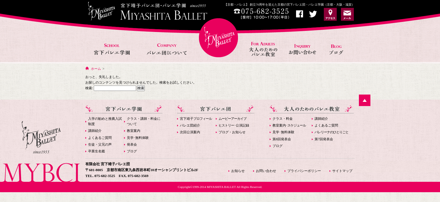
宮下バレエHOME (218, 37)
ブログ (132, 151)
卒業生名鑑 (96, 151)
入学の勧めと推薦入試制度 (105, 121)
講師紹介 (95, 131)
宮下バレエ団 (215, 109)
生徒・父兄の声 (100, 144)
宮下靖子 (196, 119)
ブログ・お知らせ (232, 132)
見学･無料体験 (138, 138)
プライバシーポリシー (304, 171)
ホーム (96, 69)
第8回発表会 (281, 139)
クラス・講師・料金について (144, 121)
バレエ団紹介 (190, 125)
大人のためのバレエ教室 (263, 43)
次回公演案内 (190, 132)
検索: (89, 88)
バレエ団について (166, 43)
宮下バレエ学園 (112, 43)
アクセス (330, 14)
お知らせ (338, 43)
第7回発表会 (324, 139)
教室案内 (133, 131)
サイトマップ (342, 171)
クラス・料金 (282, 119)
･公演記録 (234, 125)
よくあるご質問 (100, 138)
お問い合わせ (303, 43)
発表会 (132, 144)
